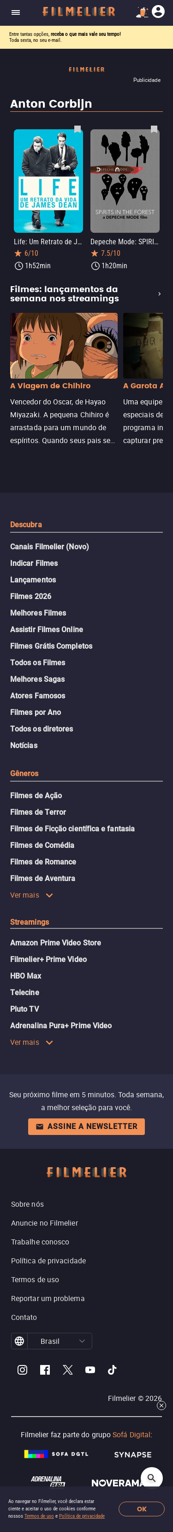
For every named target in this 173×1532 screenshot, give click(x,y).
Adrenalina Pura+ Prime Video (61, 1025)
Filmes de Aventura (42, 878)
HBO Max (26, 976)
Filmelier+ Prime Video (48, 959)
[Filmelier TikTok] (112, 1371)
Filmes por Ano (35, 712)
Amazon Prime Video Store (55, 943)
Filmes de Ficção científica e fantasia (72, 828)
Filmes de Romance (43, 862)
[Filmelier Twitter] (67, 1371)
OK (142, 1509)
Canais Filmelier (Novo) (49, 546)
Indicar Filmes (34, 563)
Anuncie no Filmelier (44, 1223)
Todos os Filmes (37, 662)
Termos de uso (39, 1516)
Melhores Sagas (37, 679)
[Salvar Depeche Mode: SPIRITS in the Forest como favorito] (154, 128)
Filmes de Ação (36, 795)
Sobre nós (27, 1204)
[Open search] (152, 1478)
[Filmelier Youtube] (90, 1371)
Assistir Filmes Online (46, 629)
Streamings (29, 922)
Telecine (24, 992)
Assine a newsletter (86, 1126)
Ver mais (32, 894)
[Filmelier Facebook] (45, 1371)
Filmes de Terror (38, 812)
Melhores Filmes (38, 613)
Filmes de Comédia (42, 845)
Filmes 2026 (30, 596)
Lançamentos (33, 580)
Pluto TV (24, 1009)
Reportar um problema (48, 1298)
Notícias (23, 745)
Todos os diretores (41, 729)
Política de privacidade (82, 1516)
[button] (82, 1341)
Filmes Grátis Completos (51, 646)
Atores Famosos (37, 695)
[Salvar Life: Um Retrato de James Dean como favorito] (77, 128)
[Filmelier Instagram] (22, 1371)
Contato (24, 1317)
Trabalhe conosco (40, 1242)
